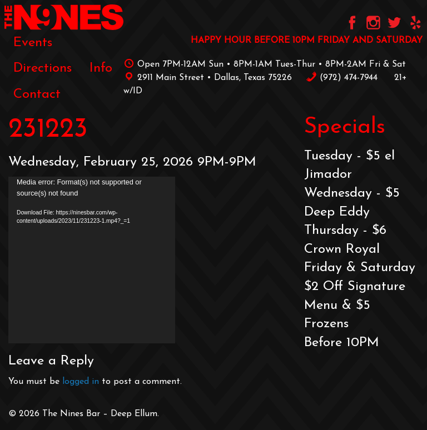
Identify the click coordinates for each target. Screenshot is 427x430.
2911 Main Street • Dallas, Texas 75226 (207, 77)
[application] (91, 260)
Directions (42, 68)
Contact (37, 94)
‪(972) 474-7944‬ (342, 77)
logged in (80, 381)
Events (32, 42)
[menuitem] (32, 43)
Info (101, 68)
